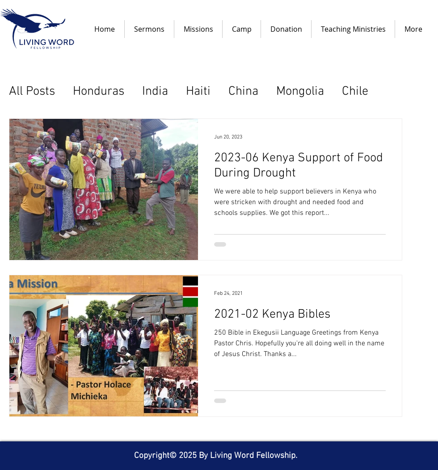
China (243, 91)
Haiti (198, 91)
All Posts (32, 91)
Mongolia (300, 91)
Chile (355, 91)
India (155, 91)
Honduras (98, 91)
